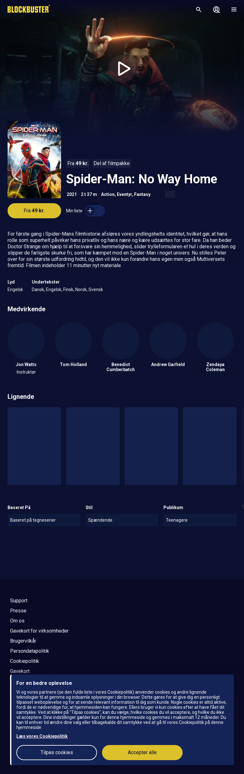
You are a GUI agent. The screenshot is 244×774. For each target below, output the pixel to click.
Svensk (95, 289)
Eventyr (124, 194)
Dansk (38, 289)
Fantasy (142, 194)
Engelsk (15, 289)
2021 (72, 194)
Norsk (81, 289)
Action (108, 194)
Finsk (68, 289)
